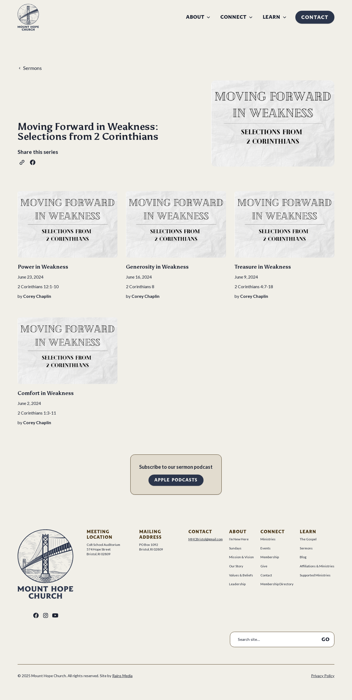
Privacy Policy (322, 675)
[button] (198, 17)
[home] (28, 17)
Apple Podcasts (175, 480)
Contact (314, 17)
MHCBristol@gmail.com (205, 539)
